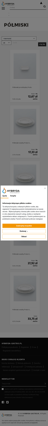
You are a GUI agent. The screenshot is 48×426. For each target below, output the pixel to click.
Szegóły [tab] (13, 196)
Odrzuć (24, 236)
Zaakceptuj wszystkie (24, 226)
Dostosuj (24, 231)
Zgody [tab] (4, 196)
